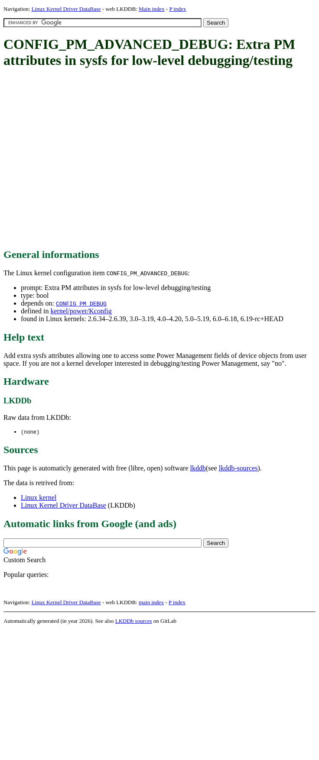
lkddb (198, 468)
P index (177, 9)
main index (151, 602)
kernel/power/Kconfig (80, 311)
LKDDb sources (133, 621)
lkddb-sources (238, 468)
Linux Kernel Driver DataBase (66, 9)
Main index (152, 9)
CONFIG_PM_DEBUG (81, 303)
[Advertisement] (81, 159)
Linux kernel (38, 498)
